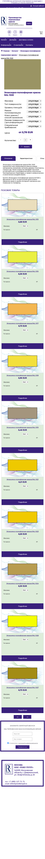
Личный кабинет (38, 6)
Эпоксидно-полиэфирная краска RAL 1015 (22, 219)
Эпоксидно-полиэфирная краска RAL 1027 (22, 687)
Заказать (25, 147)
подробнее (22, 242)
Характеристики (26, 158)
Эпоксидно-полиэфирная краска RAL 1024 (22, 583)
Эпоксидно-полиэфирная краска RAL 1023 (22, 531)
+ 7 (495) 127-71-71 (33, 12)
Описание (8, 158)
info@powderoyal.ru (13, 12)
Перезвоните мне (13, 15)
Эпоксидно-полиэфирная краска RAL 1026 (22, 635)
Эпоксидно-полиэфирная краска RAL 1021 (22, 479)
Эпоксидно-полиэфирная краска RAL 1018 (22, 375)
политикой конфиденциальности (28, 743)
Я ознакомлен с (22, 743)
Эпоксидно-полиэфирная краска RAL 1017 (22, 323)
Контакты (29, 45)
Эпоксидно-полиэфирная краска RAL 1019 (22, 427)
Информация (6, 45)
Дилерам (12, 40)
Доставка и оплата (26, 40)
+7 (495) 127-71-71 (16, 781)
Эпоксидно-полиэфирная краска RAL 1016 (22, 271)
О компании (18, 45)
